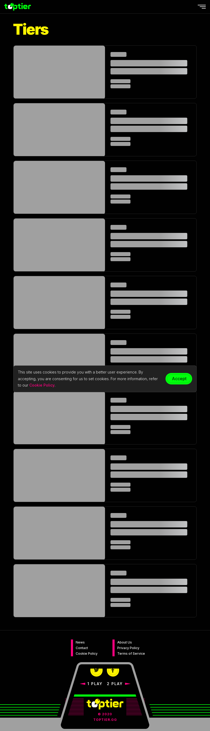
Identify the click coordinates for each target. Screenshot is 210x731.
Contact (82, 648)
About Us (124, 642)
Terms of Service (131, 653)
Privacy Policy (128, 648)
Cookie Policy (87, 653)
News (80, 642)
